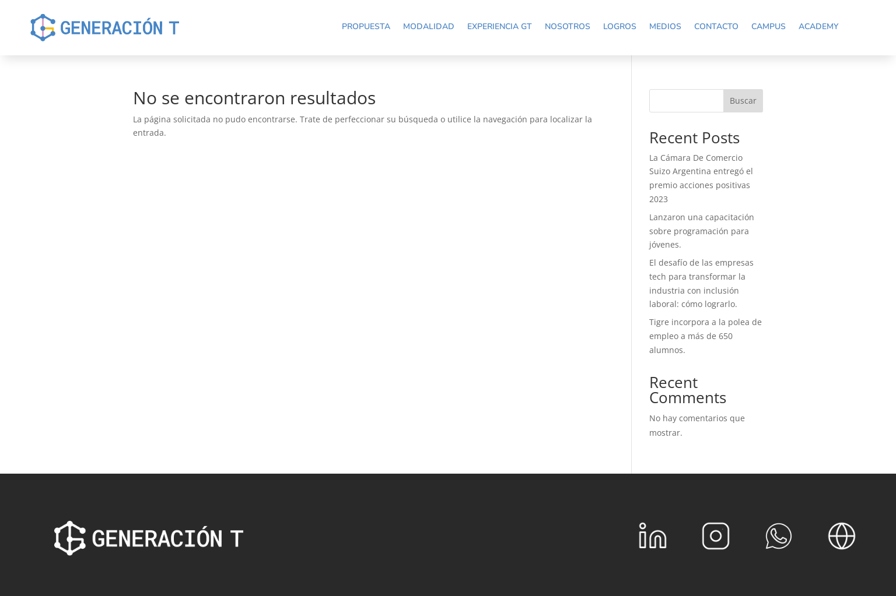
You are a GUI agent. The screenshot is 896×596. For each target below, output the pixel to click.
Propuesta (366, 26)
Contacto (716, 26)
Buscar (743, 100)
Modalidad (428, 26)
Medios (665, 26)
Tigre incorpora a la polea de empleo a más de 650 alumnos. (705, 335)
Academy (818, 26)
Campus (768, 26)
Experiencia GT (499, 26)
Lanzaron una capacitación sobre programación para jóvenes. (701, 231)
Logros (619, 26)
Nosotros (567, 26)
